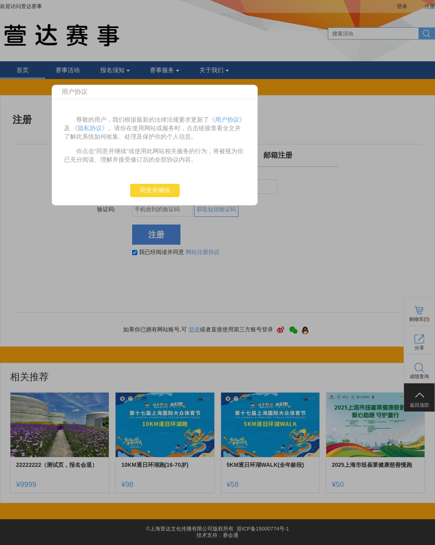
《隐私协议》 (90, 128)
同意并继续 (155, 190)
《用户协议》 (227, 119)
